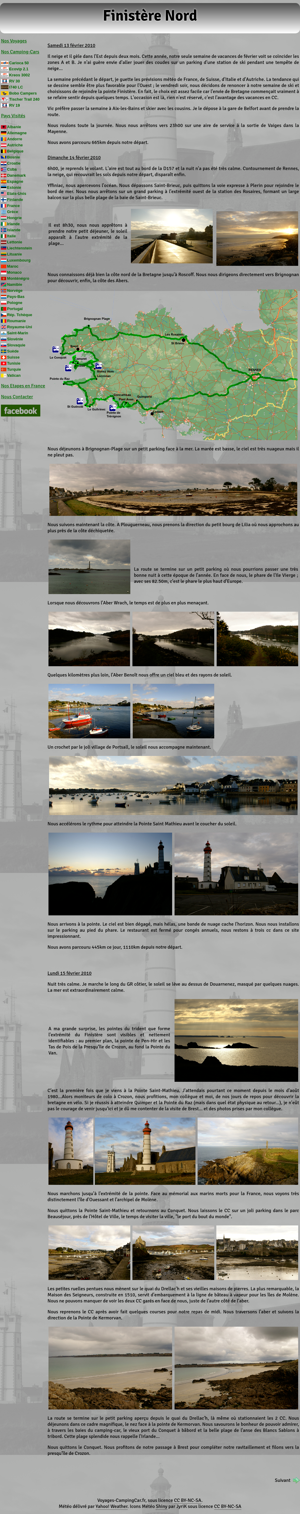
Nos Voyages (14, 41)
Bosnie (13, 157)
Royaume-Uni (19, 327)
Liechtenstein (19, 248)
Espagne (15, 181)
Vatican (14, 375)
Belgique (15, 151)
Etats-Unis (16, 193)
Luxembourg (19, 260)
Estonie (14, 187)
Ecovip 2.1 (18, 69)
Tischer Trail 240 (24, 99)
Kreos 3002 (19, 75)
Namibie (14, 284)
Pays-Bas (16, 296)
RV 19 (14, 105)
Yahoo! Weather (112, 1506)
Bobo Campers (23, 93)
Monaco (14, 272)
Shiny (161, 1506)
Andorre (14, 139)
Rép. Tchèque (19, 314)
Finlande (15, 199)
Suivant (282, 1480)
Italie (11, 236)
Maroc (12, 266)
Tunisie (13, 363)
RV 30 (14, 81)
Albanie (14, 127)
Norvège (14, 290)
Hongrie (14, 218)
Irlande (13, 224)
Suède (12, 351)
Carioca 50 (19, 63)
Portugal (15, 308)
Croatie (13, 163)
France (13, 205)
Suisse (13, 357)
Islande (13, 230)
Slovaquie (16, 345)
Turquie (14, 369)
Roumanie (16, 321)
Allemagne (17, 133)
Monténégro (18, 278)
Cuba (12, 169)
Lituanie (14, 254)
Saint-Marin (17, 333)
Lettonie (14, 242)
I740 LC (16, 87)
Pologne (14, 302)
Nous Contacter (17, 397)
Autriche (15, 145)
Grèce (12, 211)
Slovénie (15, 339)
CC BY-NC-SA (187, 1500)
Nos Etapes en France (23, 386)
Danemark (16, 175)
